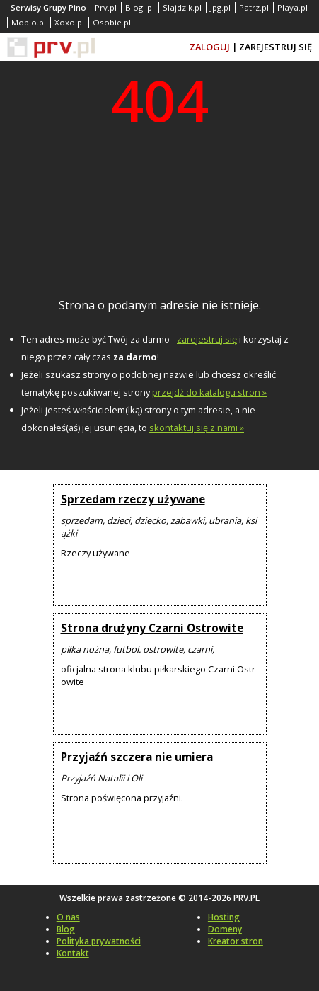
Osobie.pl (112, 22)
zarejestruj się (207, 339)
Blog (66, 929)
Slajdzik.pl (182, 7)
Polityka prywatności (99, 941)
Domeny (225, 929)
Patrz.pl (254, 7)
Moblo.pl (28, 22)
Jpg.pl (220, 7)
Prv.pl (106, 7)
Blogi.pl (139, 7)
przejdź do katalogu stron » (209, 392)
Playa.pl (292, 7)
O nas (68, 917)
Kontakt (73, 953)
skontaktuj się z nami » (196, 427)
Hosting (224, 917)
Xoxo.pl (69, 22)
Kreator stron (235, 941)
